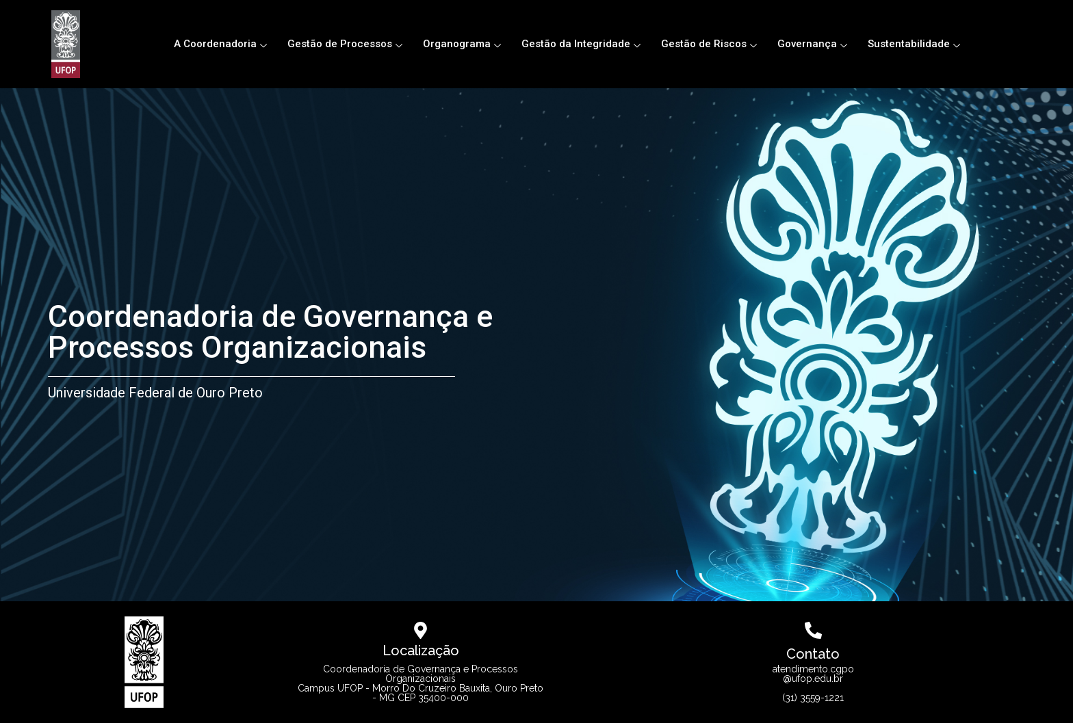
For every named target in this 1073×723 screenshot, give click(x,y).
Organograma (462, 44)
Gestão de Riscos (709, 44)
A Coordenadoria (220, 44)
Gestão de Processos (344, 44)
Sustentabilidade (914, 44)
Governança (812, 44)
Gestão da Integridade (581, 44)
